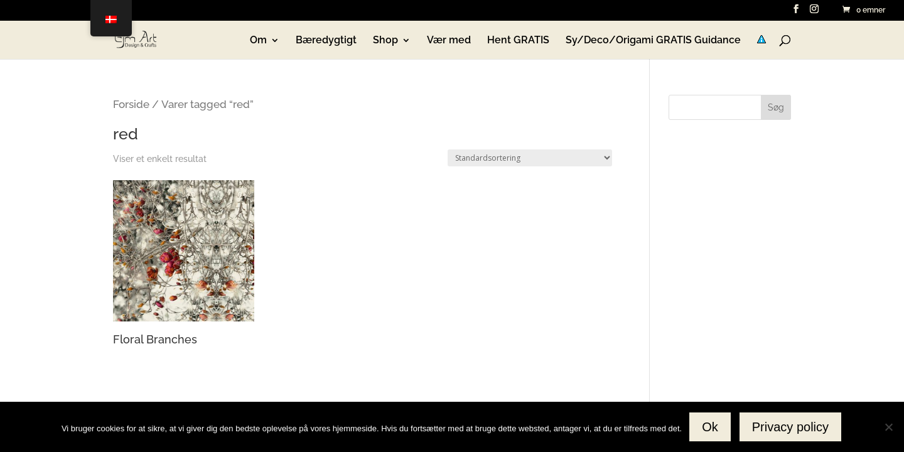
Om (258, 41)
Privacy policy (790, 427)
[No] (888, 427)
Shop (385, 41)
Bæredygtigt (326, 41)
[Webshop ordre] (530, 157)
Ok (710, 427)
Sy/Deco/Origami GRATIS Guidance (653, 41)
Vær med (449, 41)
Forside (131, 104)
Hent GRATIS (518, 41)
